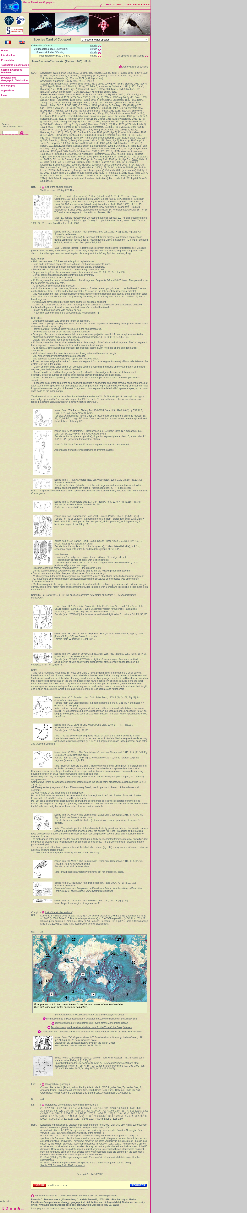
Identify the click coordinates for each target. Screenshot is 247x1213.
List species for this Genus (130, 55)
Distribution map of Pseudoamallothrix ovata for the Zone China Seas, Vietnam (91, 1027)
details (93, 45)
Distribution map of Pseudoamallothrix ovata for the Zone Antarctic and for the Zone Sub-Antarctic (91, 1031)
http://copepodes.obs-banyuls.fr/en (71, 1205)
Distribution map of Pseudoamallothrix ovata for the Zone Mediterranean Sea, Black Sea (91, 1018)
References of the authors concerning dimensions (70, 1104)
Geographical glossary (56, 1084)
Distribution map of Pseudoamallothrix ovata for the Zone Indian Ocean (91, 1023)
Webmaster (5, 1201)
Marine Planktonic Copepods (39, 2)
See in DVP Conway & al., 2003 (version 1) (62, 1165)
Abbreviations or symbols (135, 66)
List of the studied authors (58, 187)
